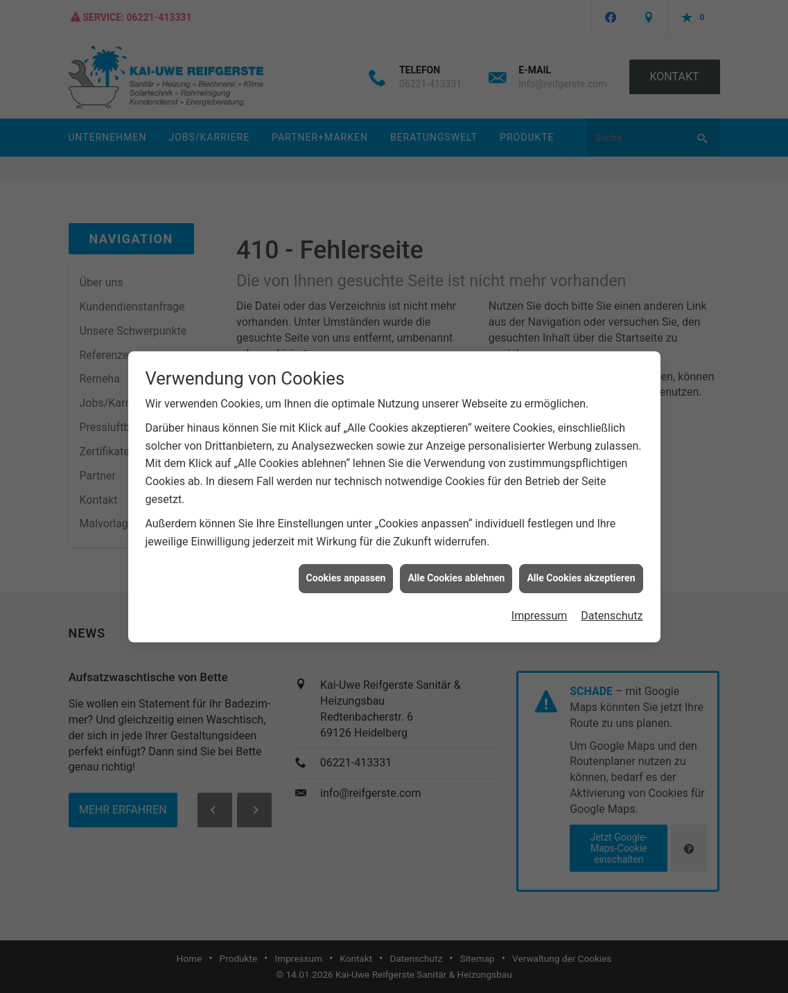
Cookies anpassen (346, 568)
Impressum (539, 606)
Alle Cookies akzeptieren (581, 568)
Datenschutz (611, 606)
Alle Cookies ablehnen (456, 568)
